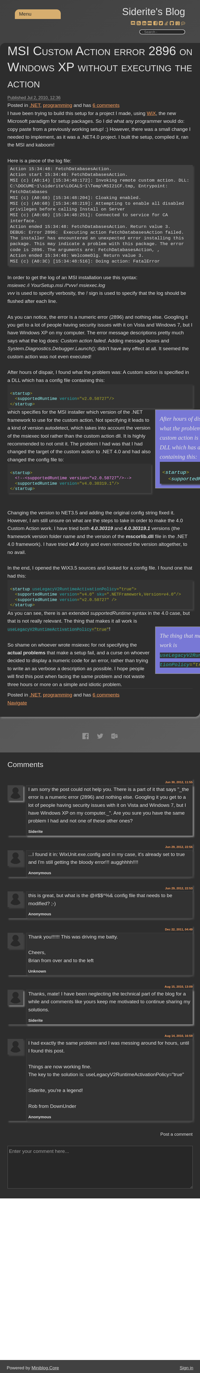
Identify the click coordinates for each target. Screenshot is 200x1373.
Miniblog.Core (45, 1367)
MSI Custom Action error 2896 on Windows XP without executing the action (100, 67)
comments (106, 105)
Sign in (186, 1367)
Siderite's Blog (153, 11)
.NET (34, 105)
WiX (151, 113)
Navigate (17, 703)
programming (57, 105)
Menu (25, 14)
